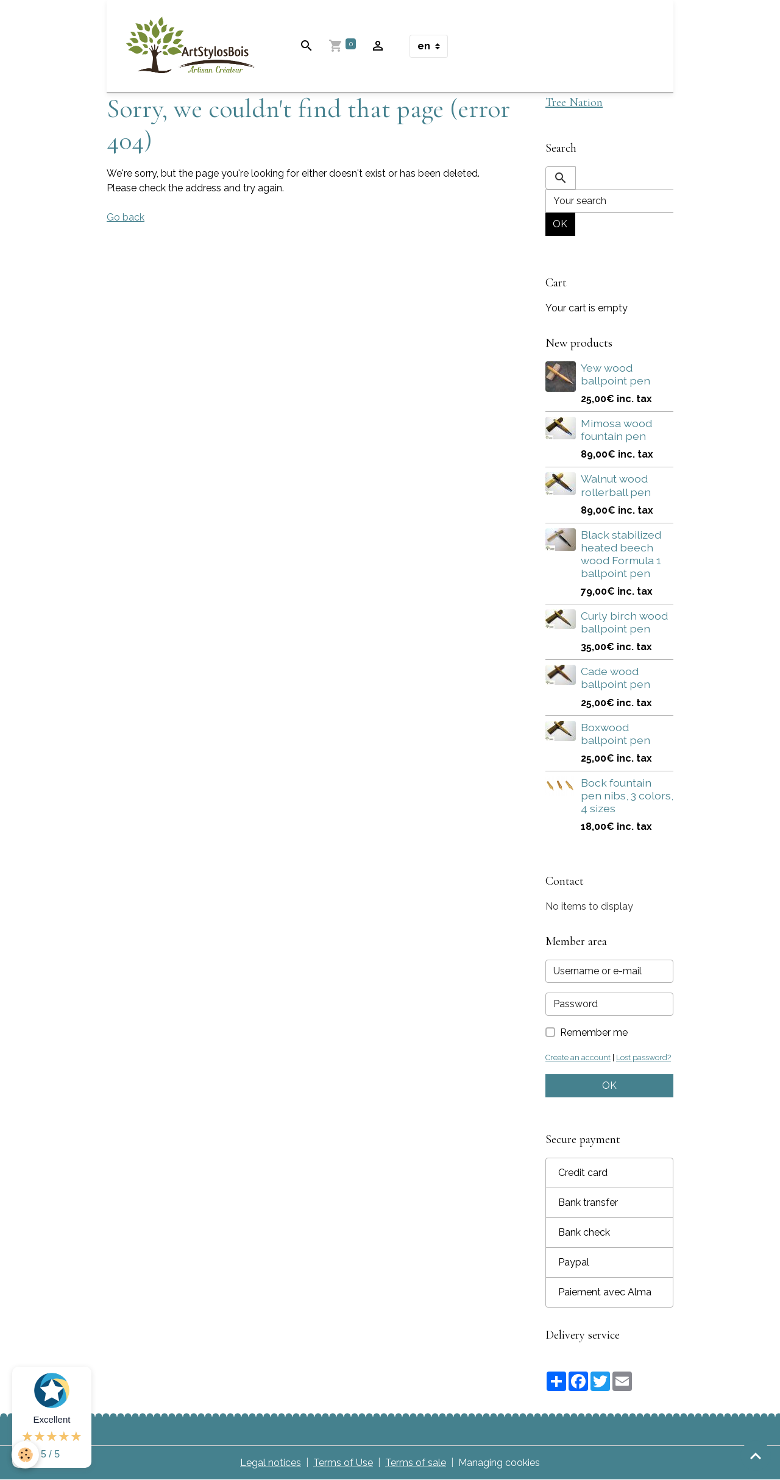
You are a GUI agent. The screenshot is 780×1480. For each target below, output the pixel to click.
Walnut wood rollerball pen (616, 485)
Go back (125, 217)
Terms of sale (415, 1462)
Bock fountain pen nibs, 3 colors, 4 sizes (627, 795)
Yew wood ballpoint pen (615, 374)
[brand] (193, 46)
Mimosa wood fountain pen (616, 429)
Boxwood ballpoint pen (615, 733)
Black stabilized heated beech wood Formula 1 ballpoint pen (621, 553)
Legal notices (270, 1462)
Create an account (578, 1057)
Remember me (594, 1032)
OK (560, 224)
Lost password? (643, 1057)
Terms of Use (343, 1462)
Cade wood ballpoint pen (615, 677)
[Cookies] (26, 1454)
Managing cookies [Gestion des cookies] (499, 1462)
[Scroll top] (755, 1455)
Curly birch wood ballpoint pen (624, 622)
